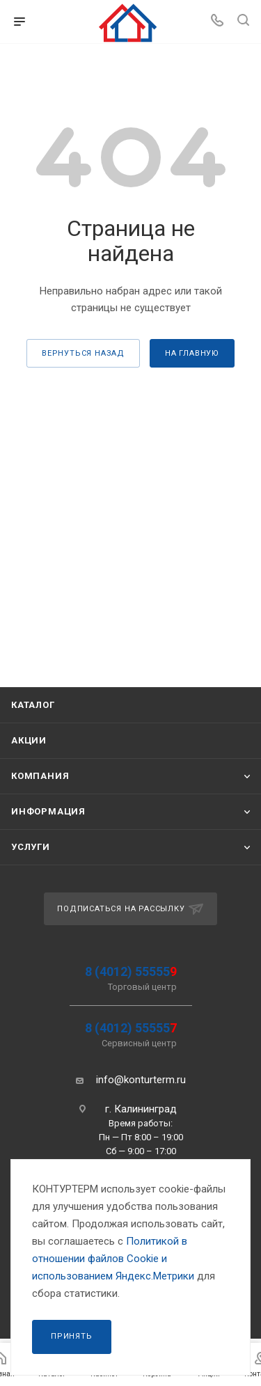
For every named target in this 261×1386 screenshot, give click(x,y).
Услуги (30, 847)
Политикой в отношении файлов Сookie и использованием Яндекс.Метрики (113, 1258)
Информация (48, 811)
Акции (29, 740)
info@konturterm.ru (141, 1079)
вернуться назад (83, 353)
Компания (40, 776)
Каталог (33, 705)
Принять (72, 1336)
